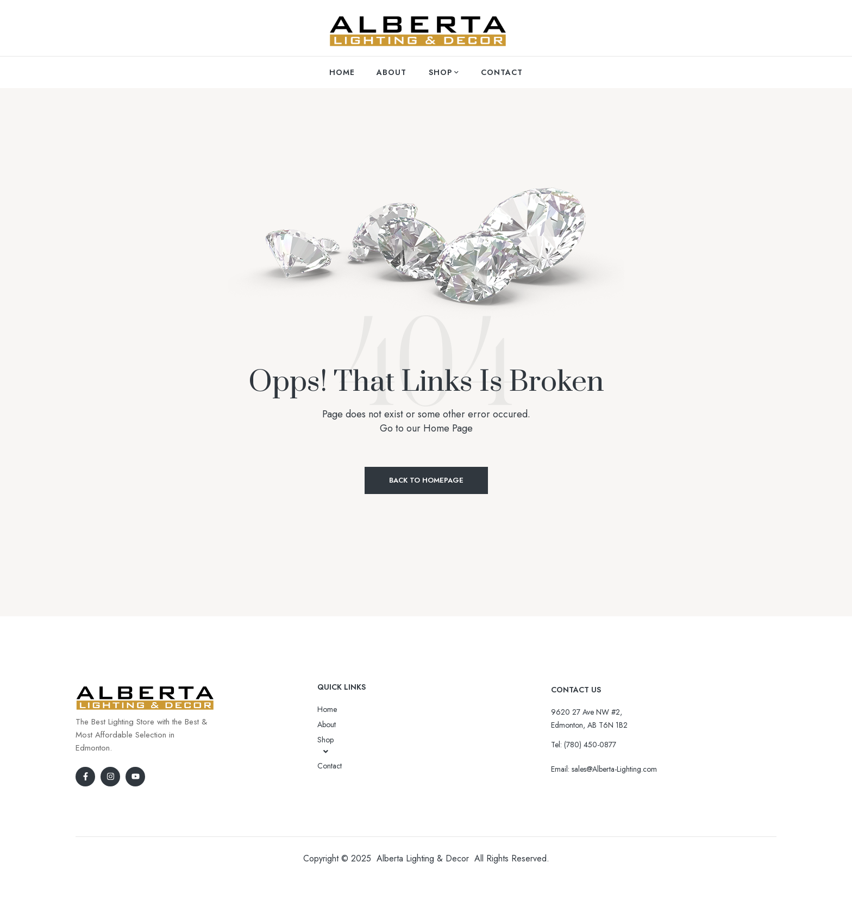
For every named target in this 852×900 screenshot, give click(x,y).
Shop (325, 745)
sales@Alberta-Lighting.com (614, 769)
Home (327, 709)
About (326, 724)
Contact (329, 765)
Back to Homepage (426, 480)
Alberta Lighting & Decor (423, 858)
